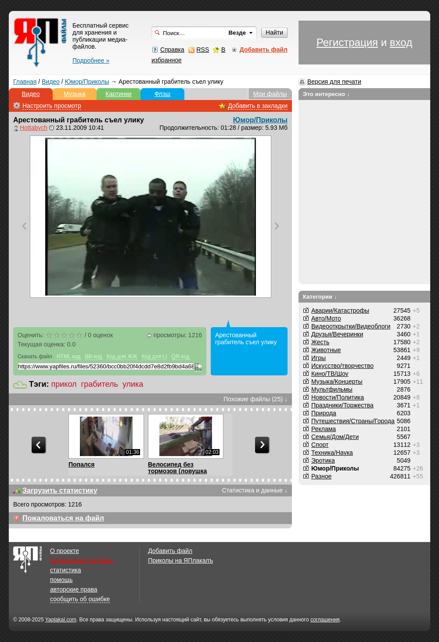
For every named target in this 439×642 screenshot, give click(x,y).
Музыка (75, 93)
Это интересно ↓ (326, 94)
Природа (323, 413)
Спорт (319, 444)
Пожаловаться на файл (63, 518)
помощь (61, 579)
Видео (51, 81)
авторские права (73, 589)
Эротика (323, 460)
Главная (24, 81)
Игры (318, 357)
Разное (321, 476)
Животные (326, 349)
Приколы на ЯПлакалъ (180, 560)
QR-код (181, 356)
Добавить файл (170, 550)
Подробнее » (90, 60)
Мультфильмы (332, 389)
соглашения (325, 620)
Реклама (323, 428)
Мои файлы (270, 93)
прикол (64, 384)
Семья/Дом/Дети (335, 436)
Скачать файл (35, 356)
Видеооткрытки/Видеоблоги (350, 326)
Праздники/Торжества (342, 405)
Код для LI (154, 356)
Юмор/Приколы (87, 81)
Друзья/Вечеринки (337, 334)
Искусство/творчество (342, 365)
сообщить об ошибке (80, 599)
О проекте (64, 550)
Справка (172, 49)
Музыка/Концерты (337, 381)
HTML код (68, 356)
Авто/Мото (326, 318)
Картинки (118, 93)
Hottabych (33, 127)
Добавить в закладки (258, 105)
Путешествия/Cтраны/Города (353, 420)
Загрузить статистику (59, 490)
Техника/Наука (332, 452)
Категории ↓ (320, 296)
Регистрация (347, 42)
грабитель (99, 384)
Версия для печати (334, 81)
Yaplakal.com (60, 620)
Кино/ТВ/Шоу (330, 373)
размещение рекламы (81, 560)
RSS (202, 49)
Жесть (320, 342)
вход (401, 42)
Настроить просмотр (51, 105)
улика (132, 384)
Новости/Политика (337, 397)
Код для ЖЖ (122, 356)
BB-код (93, 356)
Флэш (163, 93)
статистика (65, 570)
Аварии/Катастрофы (340, 310)
